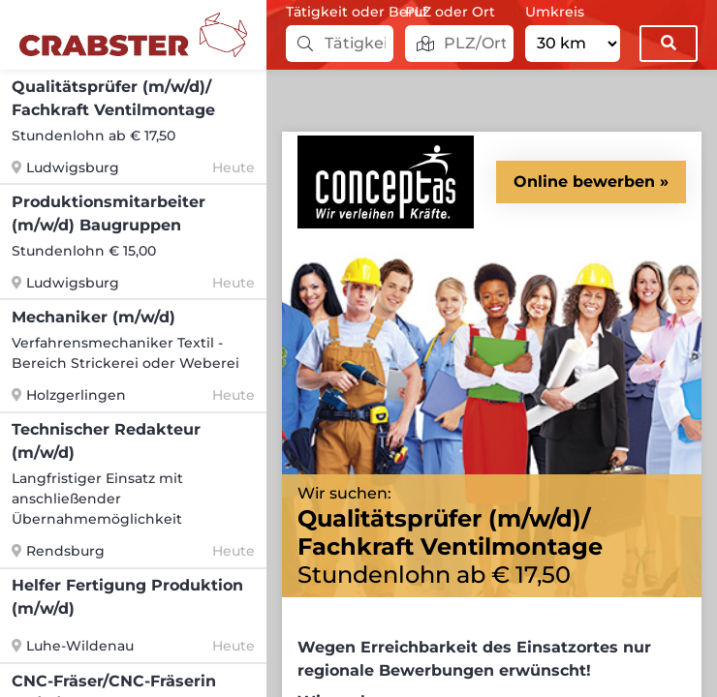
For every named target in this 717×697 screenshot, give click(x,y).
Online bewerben (584, 181)
